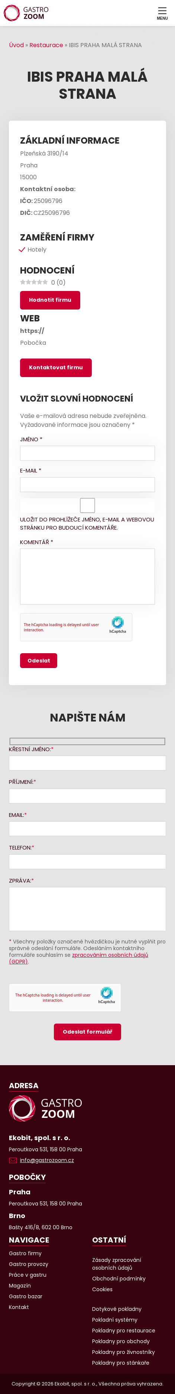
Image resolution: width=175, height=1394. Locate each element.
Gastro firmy (25, 1253)
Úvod (16, 45)
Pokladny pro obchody (121, 1341)
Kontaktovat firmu (56, 367)
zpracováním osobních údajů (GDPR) (78, 958)
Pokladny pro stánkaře (120, 1363)
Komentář (36, 542)
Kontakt (19, 1307)
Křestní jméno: (30, 749)
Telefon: (20, 847)
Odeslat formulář (87, 1031)
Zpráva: (20, 880)
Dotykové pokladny (117, 1309)
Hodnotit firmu (50, 300)
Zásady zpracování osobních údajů (116, 1264)
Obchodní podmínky (119, 1278)
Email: (16, 815)
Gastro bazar (25, 1296)
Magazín (20, 1285)
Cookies (102, 1289)
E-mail (30, 470)
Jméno (31, 439)
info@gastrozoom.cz (47, 1160)
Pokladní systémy (114, 1319)
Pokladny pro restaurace (123, 1330)
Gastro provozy (28, 1264)
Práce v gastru (27, 1275)
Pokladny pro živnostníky (123, 1352)
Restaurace (46, 45)
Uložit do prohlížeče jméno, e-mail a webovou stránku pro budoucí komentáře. (87, 524)
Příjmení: (21, 782)
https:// (32, 331)
